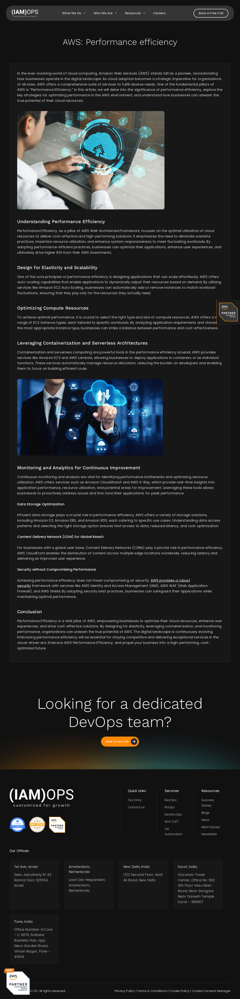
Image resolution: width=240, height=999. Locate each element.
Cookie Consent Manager (211, 991)
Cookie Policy (179, 991)
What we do (76, 13)
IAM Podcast (210, 827)
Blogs (205, 813)
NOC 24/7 (172, 822)
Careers (159, 13)
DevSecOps (173, 814)
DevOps (171, 800)
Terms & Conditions (152, 991)
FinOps (170, 807)
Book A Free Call (121, 741)
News (205, 820)
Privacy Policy (125, 991)
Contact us (136, 807)
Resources (137, 13)
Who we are (107, 13)
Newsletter (209, 834)
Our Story (135, 800)
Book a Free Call (211, 13)
